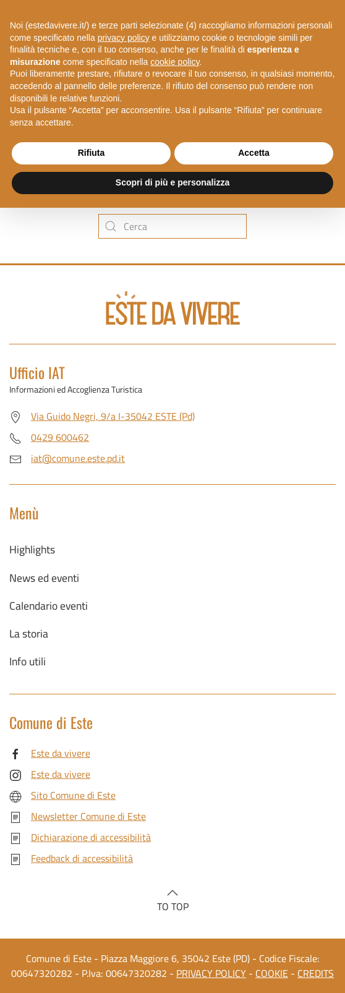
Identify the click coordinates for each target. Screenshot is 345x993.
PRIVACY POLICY (211, 973)
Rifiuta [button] (91, 153)
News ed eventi (44, 578)
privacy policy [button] (124, 38)
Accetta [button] (254, 153)
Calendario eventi (48, 605)
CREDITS (315, 973)
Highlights (32, 549)
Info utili (27, 661)
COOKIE (271, 973)
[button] (172, 893)
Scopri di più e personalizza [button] (172, 182)
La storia (28, 633)
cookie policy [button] (174, 62)
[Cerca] (172, 226)
